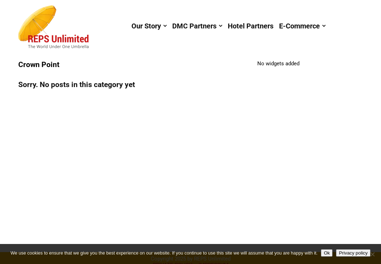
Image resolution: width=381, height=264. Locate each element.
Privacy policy (353, 253)
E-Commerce (299, 26)
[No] (372, 254)
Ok (327, 253)
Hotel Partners (250, 26)
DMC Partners (194, 26)
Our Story (146, 26)
